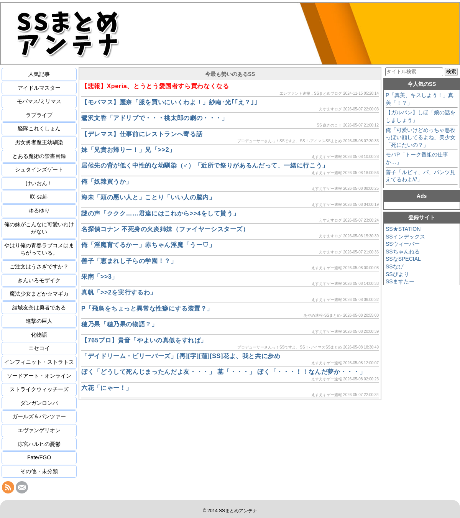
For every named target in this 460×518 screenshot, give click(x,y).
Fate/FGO (39, 457)
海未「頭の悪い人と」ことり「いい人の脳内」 (148, 197)
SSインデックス (405, 237)
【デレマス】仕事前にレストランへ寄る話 (141, 134)
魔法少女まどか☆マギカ (39, 294)
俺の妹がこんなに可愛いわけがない (39, 228)
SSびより (397, 274)
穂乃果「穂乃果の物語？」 (119, 324)
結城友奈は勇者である (39, 307)
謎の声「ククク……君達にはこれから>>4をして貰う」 (160, 213)
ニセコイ (39, 348)
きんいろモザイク (39, 280)
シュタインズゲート (39, 169)
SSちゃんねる (403, 251)
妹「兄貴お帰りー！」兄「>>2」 (128, 149)
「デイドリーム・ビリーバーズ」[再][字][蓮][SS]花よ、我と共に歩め (181, 356)
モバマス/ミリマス (39, 101)
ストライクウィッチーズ (39, 389)
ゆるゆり (39, 210)
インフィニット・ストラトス (39, 362)
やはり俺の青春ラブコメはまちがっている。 (39, 249)
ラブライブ (39, 115)
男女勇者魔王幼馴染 (39, 142)
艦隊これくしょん (39, 128)
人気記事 (39, 74)
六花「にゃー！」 (106, 388)
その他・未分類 (39, 471)
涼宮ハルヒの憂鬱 (39, 444)
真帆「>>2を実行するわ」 (118, 292)
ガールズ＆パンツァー (39, 416)
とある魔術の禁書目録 (39, 156)
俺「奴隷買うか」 (106, 181)
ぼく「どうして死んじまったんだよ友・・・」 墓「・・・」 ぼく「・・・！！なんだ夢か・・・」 (223, 371)
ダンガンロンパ (39, 403)
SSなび (395, 266)
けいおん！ (39, 183)
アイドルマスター (39, 88)
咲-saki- (39, 197)
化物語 (39, 335)
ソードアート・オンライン (39, 376)
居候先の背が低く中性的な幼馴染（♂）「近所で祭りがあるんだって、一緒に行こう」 (205, 165)
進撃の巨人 (39, 321)
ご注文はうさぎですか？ (39, 266)
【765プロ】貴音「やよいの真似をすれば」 (144, 340)
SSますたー (400, 281)
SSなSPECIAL (403, 259)
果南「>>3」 (99, 276)
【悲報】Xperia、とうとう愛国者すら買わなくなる (155, 86)
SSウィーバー (403, 244)
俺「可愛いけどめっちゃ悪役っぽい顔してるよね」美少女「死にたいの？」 (420, 137)
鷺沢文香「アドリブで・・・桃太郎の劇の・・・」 (154, 118)
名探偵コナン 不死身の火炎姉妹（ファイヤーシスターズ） (165, 229)
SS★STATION (403, 229)
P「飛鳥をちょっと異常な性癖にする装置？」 (147, 308)
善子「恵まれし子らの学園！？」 (129, 261)
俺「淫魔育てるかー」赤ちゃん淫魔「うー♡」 (148, 245)
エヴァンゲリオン (39, 430)
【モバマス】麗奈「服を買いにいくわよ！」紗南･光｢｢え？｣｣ (169, 102)
